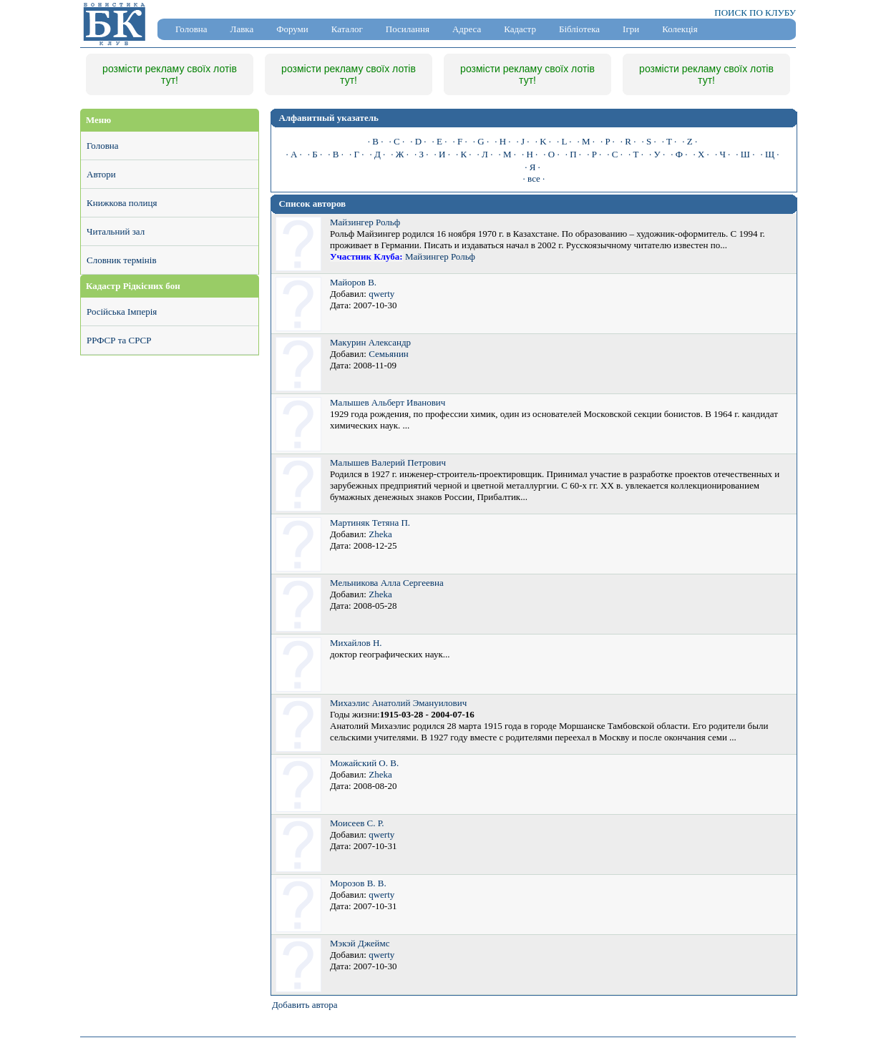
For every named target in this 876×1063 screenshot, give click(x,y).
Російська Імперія (122, 311)
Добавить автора (305, 1004)
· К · (464, 154)
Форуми (292, 29)
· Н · (529, 154)
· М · (507, 154)
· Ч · (722, 154)
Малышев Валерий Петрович (388, 462)
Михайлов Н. (356, 642)
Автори (101, 174)
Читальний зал (116, 231)
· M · (586, 141)
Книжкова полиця (122, 202)
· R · (628, 141)
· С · (615, 154)
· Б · (315, 154)
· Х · (701, 154)
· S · (648, 141)
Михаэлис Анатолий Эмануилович (398, 702)
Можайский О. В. (364, 763)
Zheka (380, 534)
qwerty (381, 293)
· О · (551, 154)
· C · (397, 141)
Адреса (466, 29)
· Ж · (400, 154)
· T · (669, 141)
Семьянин (389, 353)
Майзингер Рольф (365, 222)
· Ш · (745, 154)
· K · (543, 141)
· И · (442, 154)
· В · (336, 154)
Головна (191, 29)
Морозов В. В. (358, 883)
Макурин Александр (370, 342)
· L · (564, 141)
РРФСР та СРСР (119, 340)
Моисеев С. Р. (357, 823)
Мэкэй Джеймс (359, 943)
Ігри (631, 29)
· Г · (356, 154)
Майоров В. (353, 282)
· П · (573, 154)
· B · (376, 141)
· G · (481, 141)
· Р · (594, 154)
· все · (534, 178)
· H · (502, 141)
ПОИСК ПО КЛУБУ (755, 12)
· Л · (485, 154)
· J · (523, 141)
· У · (657, 154)
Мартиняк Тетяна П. (370, 522)
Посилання (407, 29)
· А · (293, 154)
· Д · (377, 154)
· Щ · (769, 154)
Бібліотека (579, 29)
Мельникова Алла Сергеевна (387, 582)
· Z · (689, 141)
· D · (418, 141)
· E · (439, 141)
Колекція (679, 29)
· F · (460, 141)
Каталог (347, 29)
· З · (421, 154)
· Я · (532, 167)
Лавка (242, 29)
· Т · (635, 154)
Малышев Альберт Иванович (387, 402)
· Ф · (679, 154)
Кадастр (520, 29)
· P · (607, 141)
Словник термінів (122, 260)
